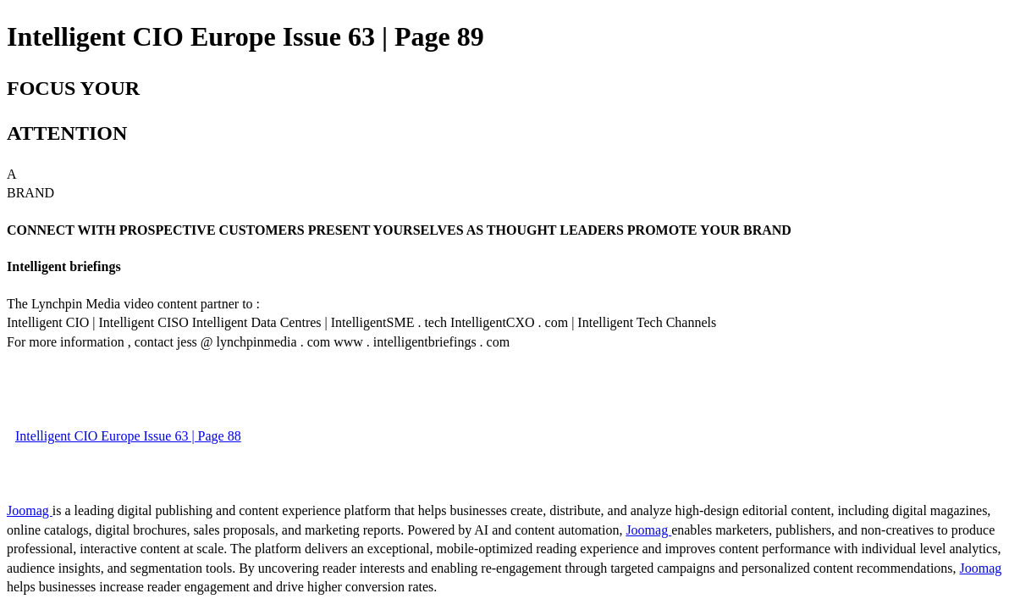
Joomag (29, 510)
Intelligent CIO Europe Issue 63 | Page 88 (128, 436)
